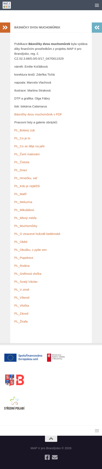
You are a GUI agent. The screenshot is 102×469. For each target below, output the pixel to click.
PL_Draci (20, 170)
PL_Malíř (20, 194)
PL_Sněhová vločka (27, 273)
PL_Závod (21, 313)
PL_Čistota (21, 162)
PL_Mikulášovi (24, 210)
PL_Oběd (20, 241)
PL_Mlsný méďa (25, 218)
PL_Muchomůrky (25, 226)
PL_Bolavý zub (24, 130)
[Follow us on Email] (55, 457)
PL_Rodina (21, 265)
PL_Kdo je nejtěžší (27, 186)
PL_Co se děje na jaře (29, 146)
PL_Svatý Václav (25, 281)
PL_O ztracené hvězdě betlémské (37, 234)
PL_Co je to (22, 138)
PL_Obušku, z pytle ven (30, 249)
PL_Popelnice (23, 257)
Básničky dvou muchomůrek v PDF (38, 114)
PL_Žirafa (21, 321)
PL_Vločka (21, 305)
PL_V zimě (21, 289)
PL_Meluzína (23, 202)
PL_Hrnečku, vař (25, 178)
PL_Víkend (21, 297)
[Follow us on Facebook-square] (47, 457)
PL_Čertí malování (27, 154)
